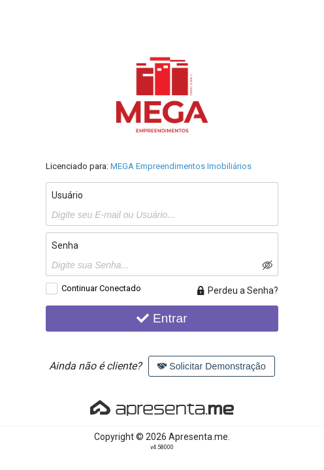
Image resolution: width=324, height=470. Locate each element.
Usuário (67, 195)
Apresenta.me (198, 436)
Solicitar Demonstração (211, 366)
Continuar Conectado (101, 288)
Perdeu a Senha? (237, 290)
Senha (65, 245)
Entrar (162, 318)
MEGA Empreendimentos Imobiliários (180, 166)
